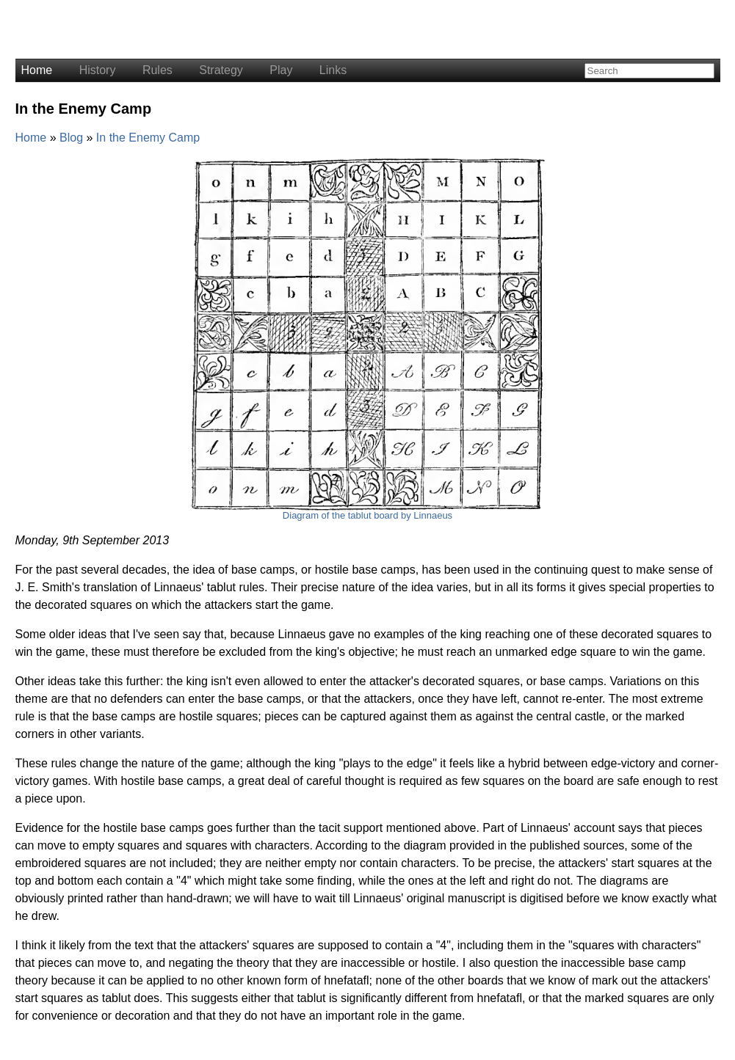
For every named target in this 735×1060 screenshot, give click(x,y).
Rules (157, 70)
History (97, 70)
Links (333, 70)
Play (280, 70)
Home (37, 70)
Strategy (221, 70)
